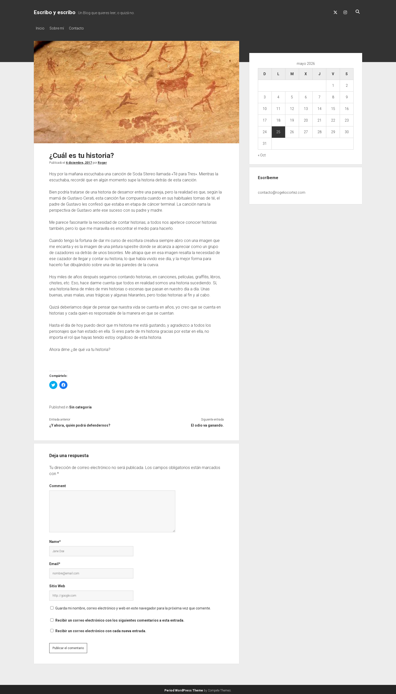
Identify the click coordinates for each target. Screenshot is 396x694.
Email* (54, 562)
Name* (55, 540)
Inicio (40, 28)
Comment (57, 484)
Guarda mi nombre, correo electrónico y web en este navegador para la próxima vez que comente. (133, 607)
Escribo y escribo (55, 12)
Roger (102, 161)
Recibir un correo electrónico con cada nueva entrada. (100, 629)
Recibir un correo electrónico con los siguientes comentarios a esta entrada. (119, 619)
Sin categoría (80, 406)
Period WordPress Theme (183, 689)
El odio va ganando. (207, 424)
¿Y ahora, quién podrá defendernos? (79, 424)
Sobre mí (59, 28)
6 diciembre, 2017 (79, 161)
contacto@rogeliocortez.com (281, 191)
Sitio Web (57, 584)
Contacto (81, 28)
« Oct (262, 154)
